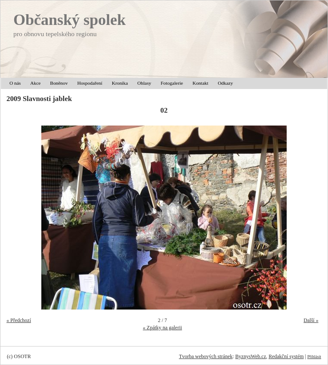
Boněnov (59, 83)
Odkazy (225, 83)
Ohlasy (144, 83)
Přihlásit (314, 356)
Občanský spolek (69, 19)
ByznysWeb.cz (250, 356)
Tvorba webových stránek (206, 356)
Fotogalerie (172, 83)
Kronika (120, 83)
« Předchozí (18, 320)
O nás (15, 83)
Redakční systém (286, 356)
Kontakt (200, 83)
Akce (35, 83)
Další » (310, 320)
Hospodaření (89, 83)
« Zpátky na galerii (162, 328)
